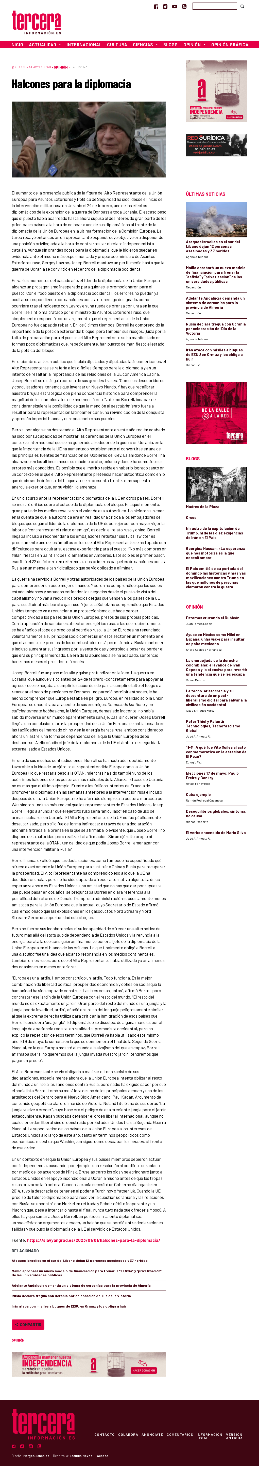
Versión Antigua (237, 1438)
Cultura (117, 46)
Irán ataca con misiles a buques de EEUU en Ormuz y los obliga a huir (69, 1308)
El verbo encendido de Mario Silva (216, 834)
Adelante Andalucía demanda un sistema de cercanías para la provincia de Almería (81, 1287)
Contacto (105, 1436)
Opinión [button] (192, 46)
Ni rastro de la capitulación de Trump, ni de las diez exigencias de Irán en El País (214, 535)
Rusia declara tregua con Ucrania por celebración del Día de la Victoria (71, 1297)
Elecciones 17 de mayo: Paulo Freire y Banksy (212, 777)
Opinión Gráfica (230, 46)
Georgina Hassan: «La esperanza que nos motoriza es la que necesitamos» (215, 555)
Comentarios (182, 1436)
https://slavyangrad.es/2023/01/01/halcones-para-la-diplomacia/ (93, 1241)
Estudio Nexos (81, 1458)
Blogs (170, 46)
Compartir (28, 1326)
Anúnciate (154, 1436)
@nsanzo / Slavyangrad (31, 69)
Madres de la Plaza (202, 508)
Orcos (191, 519)
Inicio (16, 46)
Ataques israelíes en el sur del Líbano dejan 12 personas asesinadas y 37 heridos (80, 1262)
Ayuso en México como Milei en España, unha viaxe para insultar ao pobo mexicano (215, 641)
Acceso (102, 1458)
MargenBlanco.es (36, 1458)
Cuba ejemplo (198, 796)
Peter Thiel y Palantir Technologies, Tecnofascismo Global (213, 728)
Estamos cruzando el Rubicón (212, 619)
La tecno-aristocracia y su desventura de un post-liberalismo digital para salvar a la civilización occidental (216, 699)
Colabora (129, 1436)
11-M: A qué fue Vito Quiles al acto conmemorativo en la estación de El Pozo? (216, 753)
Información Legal (212, 1438)
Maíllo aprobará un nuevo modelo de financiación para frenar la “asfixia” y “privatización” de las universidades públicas (87, 1274)
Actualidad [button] (43, 46)
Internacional (84, 46)
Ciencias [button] (143, 46)
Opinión (61, 69)
